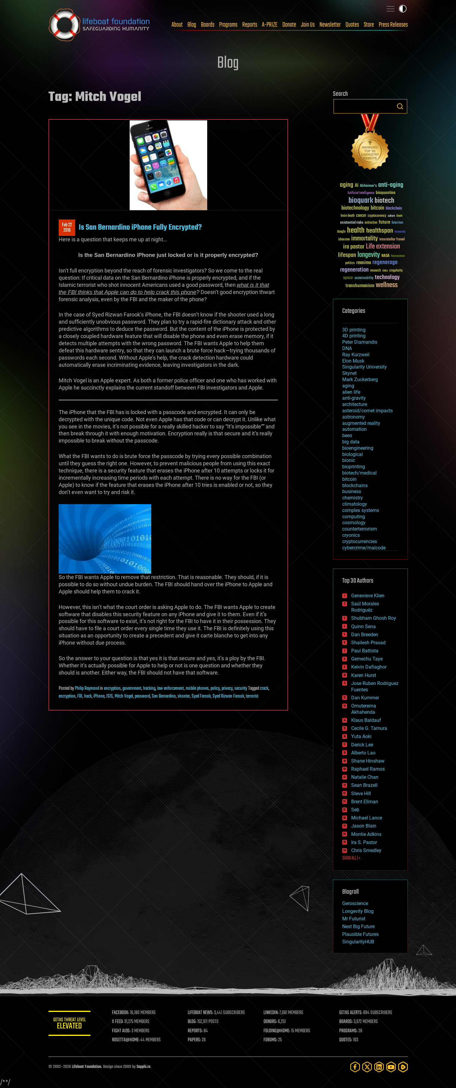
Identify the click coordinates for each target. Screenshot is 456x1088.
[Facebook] (355, 1067)
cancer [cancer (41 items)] (361, 215)
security (240, 688)
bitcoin (349, 479)
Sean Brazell (364, 785)
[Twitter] (367, 1067)
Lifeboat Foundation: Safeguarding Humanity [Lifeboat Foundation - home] (99, 24)
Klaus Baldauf (366, 720)
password (142, 696)
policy (215, 688)
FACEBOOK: (120, 1013)
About (177, 24)
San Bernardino (164, 696)
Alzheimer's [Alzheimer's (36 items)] (368, 186)
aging (348, 386)
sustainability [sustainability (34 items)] (364, 278)
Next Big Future (358, 926)
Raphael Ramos (368, 769)
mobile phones (197, 688)
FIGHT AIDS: (121, 1031)
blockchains (355, 485)
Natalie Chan (364, 777)
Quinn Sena (363, 626)
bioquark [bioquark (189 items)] (361, 200)
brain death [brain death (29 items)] (348, 216)
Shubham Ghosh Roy (373, 618)
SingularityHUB (358, 942)
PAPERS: (194, 1040)
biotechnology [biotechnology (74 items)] (355, 208)
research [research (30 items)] (375, 271)
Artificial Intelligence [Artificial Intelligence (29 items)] (361, 193)
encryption (112, 688)
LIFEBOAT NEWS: (200, 1013)
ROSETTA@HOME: (126, 1040)
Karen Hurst (363, 675)
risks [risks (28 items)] (385, 270)
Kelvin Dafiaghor (369, 667)
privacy (227, 688)
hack (88, 696)
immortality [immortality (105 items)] (364, 238)
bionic (348, 460)
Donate (289, 24)
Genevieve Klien (367, 595)
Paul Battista (364, 651)
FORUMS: (270, 1040)
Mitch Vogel (124, 696)
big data (351, 442)
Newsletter (330, 24)
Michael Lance (366, 818)
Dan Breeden (364, 634)
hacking (149, 688)
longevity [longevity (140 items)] (368, 255)
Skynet (349, 373)
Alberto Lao (363, 753)
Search (400, 106)
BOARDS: (346, 1022)
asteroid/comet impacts (367, 410)
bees (347, 435)
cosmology (354, 522)
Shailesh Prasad (368, 642)
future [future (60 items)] (384, 222)
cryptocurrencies (359, 541)
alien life (351, 392)
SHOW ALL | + (351, 858)
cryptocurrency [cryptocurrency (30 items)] (377, 216)
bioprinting (353, 466)
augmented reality (361, 423)
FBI (79, 696)
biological (352, 454)
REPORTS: (195, 1031)
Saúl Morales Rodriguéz (365, 607)
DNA (347, 348)
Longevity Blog (358, 911)
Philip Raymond (87, 688)
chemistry (352, 498)
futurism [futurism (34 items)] (397, 223)
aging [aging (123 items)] (346, 185)
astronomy (353, 417)
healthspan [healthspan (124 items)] (379, 231)
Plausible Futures (360, 934)
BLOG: (192, 1022)
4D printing (354, 336)
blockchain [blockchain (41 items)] (394, 208)
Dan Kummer (365, 698)
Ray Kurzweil (355, 354)
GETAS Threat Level (69, 1024)
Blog (191, 24)
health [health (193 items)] (356, 230)
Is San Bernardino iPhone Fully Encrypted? (140, 228)
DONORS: (270, 1022)
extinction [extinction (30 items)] (371, 223)
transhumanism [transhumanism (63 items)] (360, 286)
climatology (354, 504)
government (131, 688)
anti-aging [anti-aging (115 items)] (390, 185)
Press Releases (393, 24)
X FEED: (117, 1022)
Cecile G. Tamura (369, 728)
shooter (184, 696)
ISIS (109, 696)
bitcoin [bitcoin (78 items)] (377, 208)
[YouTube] (391, 1067)
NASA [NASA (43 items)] (385, 256)
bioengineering (357, 448)
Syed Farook (201, 696)
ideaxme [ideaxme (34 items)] (344, 240)
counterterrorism (359, 529)
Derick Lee (362, 745)
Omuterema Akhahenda (363, 709)
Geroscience (355, 903)
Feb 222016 (67, 227)
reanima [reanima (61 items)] (363, 263)
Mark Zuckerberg (360, 379)
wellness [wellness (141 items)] (387, 285)
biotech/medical (359, 473)
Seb (355, 810)
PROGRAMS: (348, 1031)
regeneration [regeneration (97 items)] (354, 269)
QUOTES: (345, 1040)
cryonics (351, 535)
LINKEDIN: (270, 1013)
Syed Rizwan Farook (228, 696)
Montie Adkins (366, 834)
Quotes (352, 24)
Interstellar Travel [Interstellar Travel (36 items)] (392, 239)
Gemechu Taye (367, 659)
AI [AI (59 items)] (356, 186)
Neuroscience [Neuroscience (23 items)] (398, 256)
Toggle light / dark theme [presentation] (403, 9)
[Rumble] (403, 1067)
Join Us (308, 24)
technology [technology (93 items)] (387, 277)
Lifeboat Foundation (86, 1066)
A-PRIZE (270, 24)
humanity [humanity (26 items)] (400, 232)
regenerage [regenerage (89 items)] (385, 262)
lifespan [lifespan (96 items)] (347, 255)
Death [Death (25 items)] (399, 216)
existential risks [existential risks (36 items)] (351, 223)
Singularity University (364, 367)
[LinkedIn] (379, 1067)
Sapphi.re (143, 1066)
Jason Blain (363, 826)
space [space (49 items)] (348, 277)
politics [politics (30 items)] (350, 263)
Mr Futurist (353, 919)
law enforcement (170, 688)
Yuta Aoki (361, 736)
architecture (354, 404)
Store (369, 24)
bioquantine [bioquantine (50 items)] (386, 192)
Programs (228, 24)
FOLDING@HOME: (276, 1031)
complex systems (360, 510)
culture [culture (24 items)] (391, 216)
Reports (249, 24)
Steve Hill (361, 793)
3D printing (354, 330)
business (351, 491)
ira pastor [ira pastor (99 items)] (353, 246)
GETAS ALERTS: (350, 1013)
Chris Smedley (366, 850)
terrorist (252, 696)
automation (354, 429)
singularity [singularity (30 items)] (396, 271)
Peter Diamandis (359, 342)
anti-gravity (354, 398)
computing (353, 516)
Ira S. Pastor (364, 842)
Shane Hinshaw (367, 761)
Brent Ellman (364, 801)
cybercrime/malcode (364, 548)
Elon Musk (353, 361)
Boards (207, 24)
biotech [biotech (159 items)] (384, 201)
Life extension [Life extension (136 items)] (383, 247)
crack (264, 688)
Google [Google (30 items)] (341, 232)
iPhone (98, 696)
